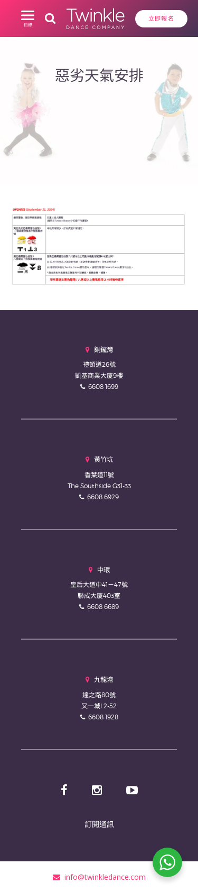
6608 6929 (103, 497)
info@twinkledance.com (99, 877)
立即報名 (161, 18)
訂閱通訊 (99, 824)
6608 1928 (103, 717)
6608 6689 (103, 607)
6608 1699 (103, 387)
